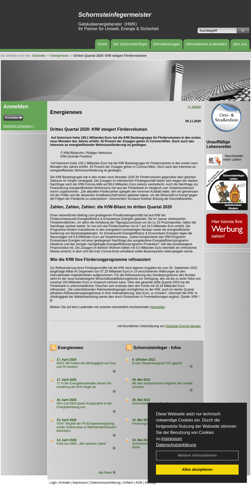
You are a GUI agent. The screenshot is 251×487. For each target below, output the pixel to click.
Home (102, 44)
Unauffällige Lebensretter (218, 144)
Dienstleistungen (166, 44)
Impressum (171, 438)
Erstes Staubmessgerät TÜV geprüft (157, 363)
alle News (106, 472)
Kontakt (64, 482)
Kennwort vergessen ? (18, 126)
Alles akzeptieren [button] (197, 469)
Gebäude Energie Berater (183, 326)
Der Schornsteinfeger (130, 44)
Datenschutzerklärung (176, 445)
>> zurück (194, 107)
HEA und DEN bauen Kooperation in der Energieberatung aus (84, 405)
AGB (139, 482)
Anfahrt (128, 482)
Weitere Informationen (197, 455)
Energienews (70, 347)
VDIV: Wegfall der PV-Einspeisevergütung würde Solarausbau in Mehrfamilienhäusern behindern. (86, 427)
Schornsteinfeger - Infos (157, 347)
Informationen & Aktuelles (206, 44)
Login (53, 482)
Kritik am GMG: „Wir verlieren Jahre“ (82, 443)
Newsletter (157, 307)
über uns (240, 44)
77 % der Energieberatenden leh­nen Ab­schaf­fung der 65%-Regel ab (84, 385)
